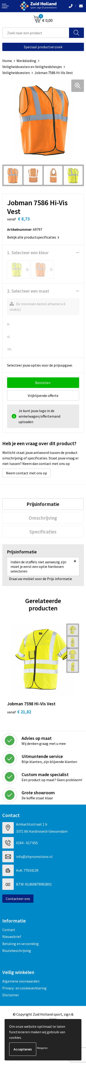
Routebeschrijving (16, 950)
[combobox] (35, 33)
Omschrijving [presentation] (43, 518)
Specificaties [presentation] (42, 531)
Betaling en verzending (20, 943)
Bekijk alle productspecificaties (33, 237)
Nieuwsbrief (11, 936)
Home (7, 60)
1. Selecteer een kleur (28, 252)
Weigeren (42, 1048)
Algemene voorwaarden (20, 981)
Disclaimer (10, 995)
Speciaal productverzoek (43, 47)
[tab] (42, 504)
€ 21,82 (19, 712)
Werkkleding (26, 60)
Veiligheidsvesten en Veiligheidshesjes (32, 66)
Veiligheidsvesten (16, 72)
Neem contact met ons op (26, 473)
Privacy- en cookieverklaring (24, 988)
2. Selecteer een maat (28, 291)
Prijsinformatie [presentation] (43, 504)
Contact (8, 929)
